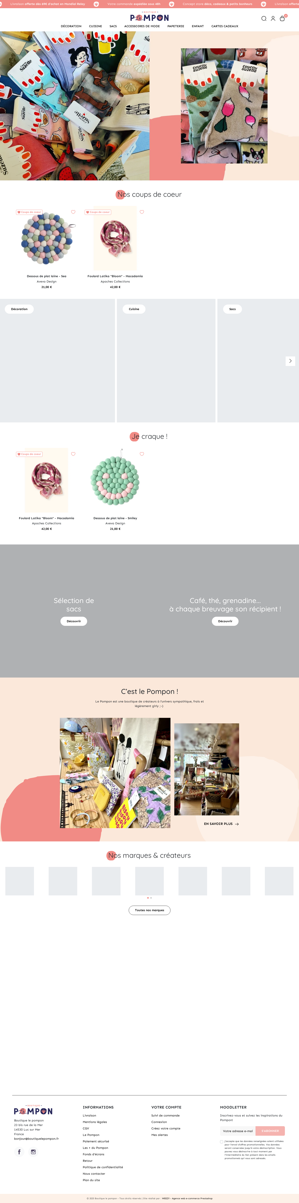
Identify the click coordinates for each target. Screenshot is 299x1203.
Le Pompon (91, 1135)
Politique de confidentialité (103, 1167)
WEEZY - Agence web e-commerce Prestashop (187, 1198)
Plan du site (91, 1180)
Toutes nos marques (149, 910)
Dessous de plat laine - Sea (46, 276)
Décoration (19, 309)
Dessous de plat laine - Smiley (115, 518)
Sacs (214, 309)
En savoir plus (218, 824)
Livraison (89, 1115)
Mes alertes (159, 1135)
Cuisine (116, 309)
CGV (86, 1128)
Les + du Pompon (95, 1148)
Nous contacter (94, 1173)
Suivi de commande (165, 1115)
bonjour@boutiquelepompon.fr (36, 1138)
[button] (264, 18)
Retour (87, 1161)
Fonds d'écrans (93, 1154)
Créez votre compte (165, 1128)
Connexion (159, 1122)
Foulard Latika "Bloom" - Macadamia (115, 276)
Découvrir (74, 621)
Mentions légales (95, 1122)
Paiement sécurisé (96, 1141)
